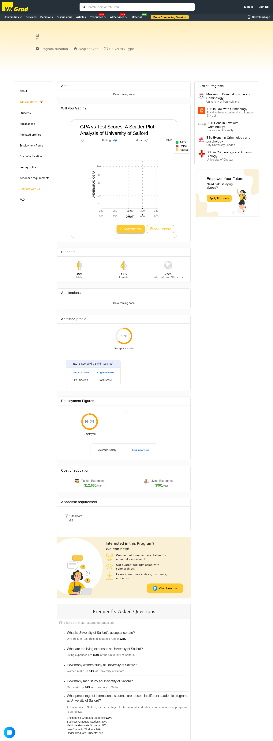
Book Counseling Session (169, 17)
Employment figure (31, 145)
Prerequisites (28, 167)
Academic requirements (34, 178)
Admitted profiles (30, 134)
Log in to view (81, 372)
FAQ (22, 199)
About (23, 91)
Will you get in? (31, 102)
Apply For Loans (219, 198)
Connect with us (30, 188)
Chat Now (164, 588)
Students (25, 113)
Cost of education (31, 156)
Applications (27, 123)
